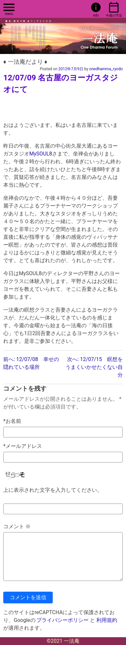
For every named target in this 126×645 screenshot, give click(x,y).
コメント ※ (17, 526)
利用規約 (106, 620)
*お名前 (12, 421)
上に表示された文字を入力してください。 (52, 490)
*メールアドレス (22, 446)
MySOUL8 (40, 154)
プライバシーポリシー (62, 620)
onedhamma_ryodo (106, 69)
